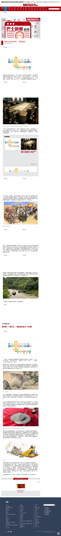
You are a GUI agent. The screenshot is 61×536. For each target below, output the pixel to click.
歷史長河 (46, 2)
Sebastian (37, 508)
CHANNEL (21, 2)
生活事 (50, 2)
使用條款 (47, 509)
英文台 (12, 2)
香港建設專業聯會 (9, 507)
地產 (23, 8)
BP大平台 (8, 2)
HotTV (58, 2)
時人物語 (22, 508)
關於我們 (47, 514)
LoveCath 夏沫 (23, 512)
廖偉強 (21, 518)
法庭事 (18, 8)
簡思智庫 (36, 519)
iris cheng (37, 526)
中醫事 (29, 8)
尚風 (7, 516)
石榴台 (16, 2)
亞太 (25, 2)
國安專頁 (3, 2)
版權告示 (47, 507)
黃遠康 (21, 515)
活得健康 (7, 523)
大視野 (35, 8)
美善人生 (41, 2)
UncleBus (37, 520)
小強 (36, 511)
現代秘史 (22, 506)
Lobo (36, 514)
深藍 (36, 506)
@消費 (40, 8)
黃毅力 (21, 511)
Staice (21, 519)
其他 (45, 8)
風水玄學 (36, 512)
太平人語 (36, 515)
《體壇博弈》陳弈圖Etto (10, 522)
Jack (7, 515)
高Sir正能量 (37, 507)
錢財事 (21, 8)
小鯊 (7, 511)
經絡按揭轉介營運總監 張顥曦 (26, 523)
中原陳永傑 (37, 522)
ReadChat (37, 523)
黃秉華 (21, 514)
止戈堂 (36, 510)
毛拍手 (36, 504)
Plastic (34, 2)
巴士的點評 (8, 506)
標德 (21, 527)
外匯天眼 (7, 510)
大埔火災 (5, 8)
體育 (37, 2)
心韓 (31, 2)
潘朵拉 (7, 519)
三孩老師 (7, 518)
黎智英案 (9, 8)
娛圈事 (28, 2)
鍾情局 (7, 508)
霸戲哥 (7, 512)
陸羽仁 (21, 510)
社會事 (15, 8)
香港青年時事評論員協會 (11, 514)
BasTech (54, 2)
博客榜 (43, 8)
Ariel (7, 504)
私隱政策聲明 (48, 511)
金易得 (21, 516)
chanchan (8, 527)
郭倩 (21, 507)
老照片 (7, 520)
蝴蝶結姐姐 (22, 526)
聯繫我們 (47, 512)
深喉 (21, 504)
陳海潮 (21, 525)
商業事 (26, 8)
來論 (36, 525)
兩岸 (37, 8)
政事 (12, 8)
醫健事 (32, 8)
